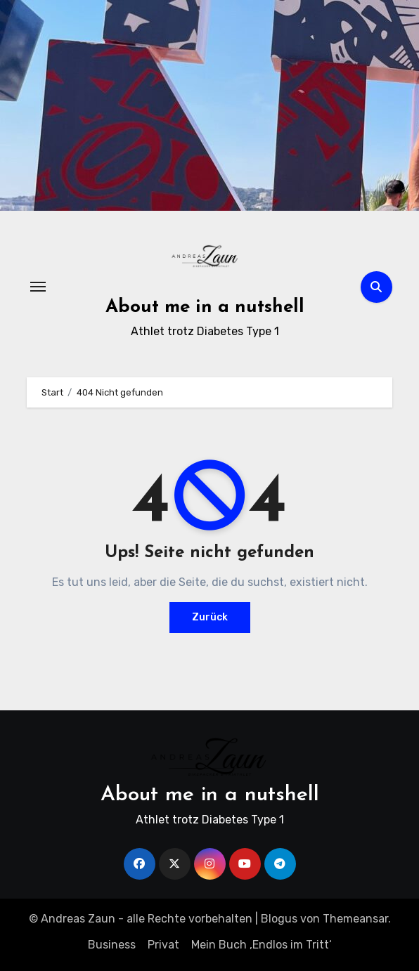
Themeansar (355, 918)
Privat (163, 944)
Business (112, 944)
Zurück (210, 617)
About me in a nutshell (204, 307)
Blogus (279, 918)
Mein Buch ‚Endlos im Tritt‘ (261, 944)
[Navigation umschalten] (38, 286)
